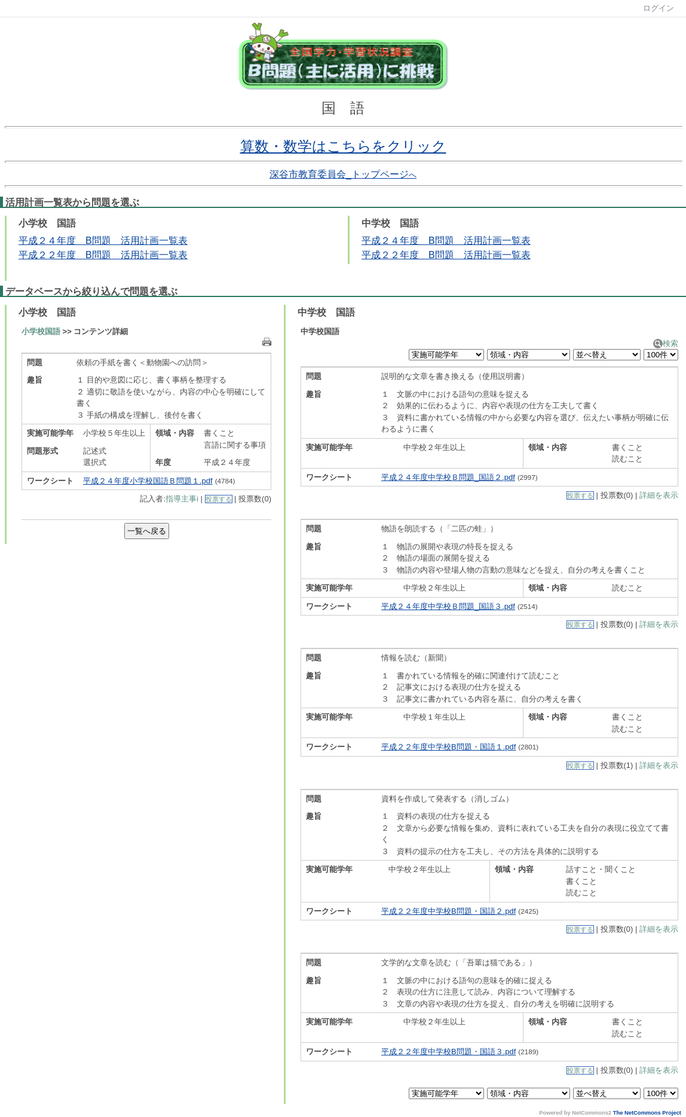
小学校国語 (41, 331)
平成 (28, 255)
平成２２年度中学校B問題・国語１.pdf (448, 746)
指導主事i (182, 498)
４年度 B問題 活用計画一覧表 (460, 240)
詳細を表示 (658, 495)
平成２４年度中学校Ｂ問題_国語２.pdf (448, 477)
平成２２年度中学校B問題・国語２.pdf (448, 911)
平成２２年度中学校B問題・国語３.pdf (448, 1051)
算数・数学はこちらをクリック (343, 146)
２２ (47, 255)
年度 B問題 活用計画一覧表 (122, 255)
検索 (665, 343)
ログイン (658, 8)
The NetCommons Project (647, 1113)
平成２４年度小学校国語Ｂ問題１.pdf (148, 480)
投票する (219, 499)
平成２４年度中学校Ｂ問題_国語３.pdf (448, 606)
